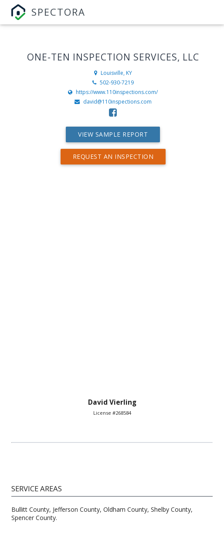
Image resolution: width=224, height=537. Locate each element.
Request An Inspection (113, 156)
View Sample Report (113, 134)
